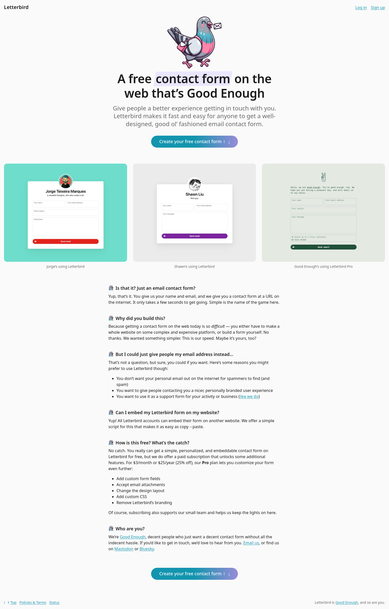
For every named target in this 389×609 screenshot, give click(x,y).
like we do (249, 396)
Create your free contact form (194, 141)
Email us (251, 543)
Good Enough (133, 537)
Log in (361, 7)
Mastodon (123, 549)
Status (54, 602)
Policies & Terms (33, 602)
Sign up (378, 7)
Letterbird (16, 7)
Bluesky (147, 549)
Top (10, 602)
